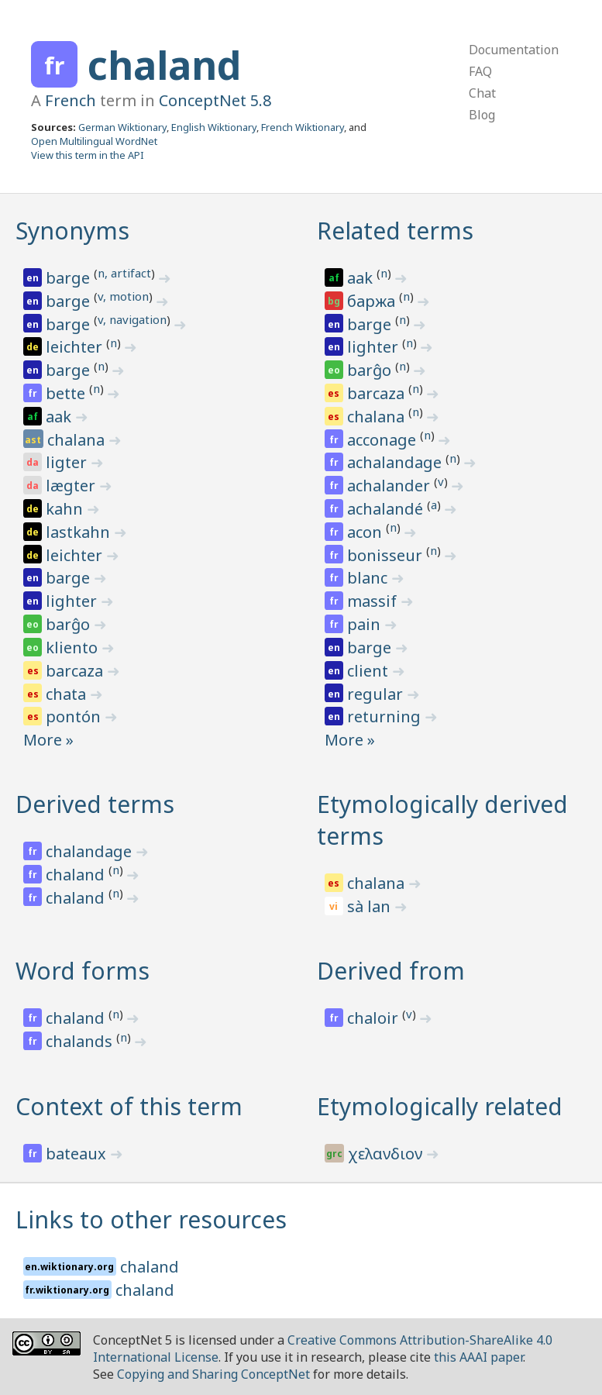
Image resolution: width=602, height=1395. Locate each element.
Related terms (395, 230)
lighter (73, 601)
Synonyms (72, 230)
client (369, 670)
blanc (369, 577)
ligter (68, 462)
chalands (81, 1041)
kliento (73, 647)
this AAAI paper (478, 1357)
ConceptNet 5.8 (215, 100)
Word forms (82, 971)
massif (374, 601)
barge (70, 277)
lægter (72, 485)
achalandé (387, 508)
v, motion (123, 296)
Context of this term (129, 1106)
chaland (164, 65)
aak (60, 416)
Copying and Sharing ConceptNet (213, 1374)
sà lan (370, 906)
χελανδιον (387, 1153)
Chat (482, 93)
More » (48, 739)
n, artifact (124, 273)
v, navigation (132, 319)
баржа (373, 301)
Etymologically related (439, 1106)
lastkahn (80, 532)
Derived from (391, 971)
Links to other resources (151, 1219)
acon (366, 532)
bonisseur (386, 555)
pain (365, 624)
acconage (383, 439)
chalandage (91, 851)
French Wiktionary (302, 127)
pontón (75, 716)
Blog (482, 114)
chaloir (374, 1018)
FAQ (480, 71)
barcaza (76, 670)
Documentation (514, 49)
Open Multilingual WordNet (94, 141)
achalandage (396, 462)
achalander (390, 485)
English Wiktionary (213, 127)
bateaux (78, 1153)
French (70, 100)
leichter (76, 346)
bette (67, 393)
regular (377, 694)
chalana (77, 439)
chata (68, 694)
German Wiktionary (122, 127)
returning (386, 716)
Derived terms (94, 804)
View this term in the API (87, 155)
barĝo (70, 624)
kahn (66, 508)
